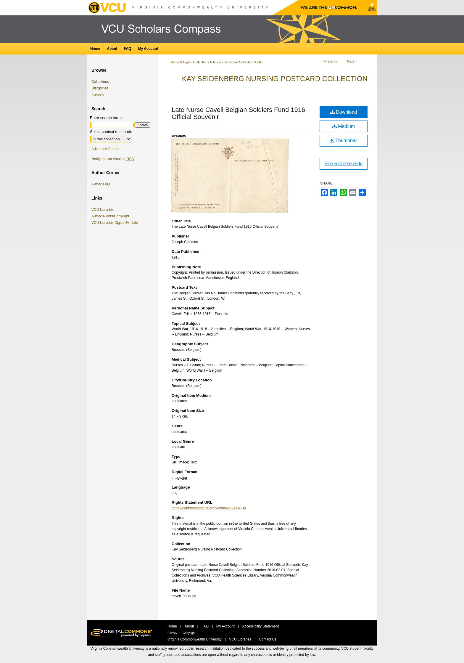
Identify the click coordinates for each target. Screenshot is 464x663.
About (190, 626)
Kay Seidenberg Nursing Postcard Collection (275, 79)
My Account (226, 626)
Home (174, 62)
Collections (100, 82)
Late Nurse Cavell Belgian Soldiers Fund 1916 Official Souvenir (238, 113)
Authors (97, 95)
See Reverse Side (344, 163)
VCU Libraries (104, 210)
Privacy (172, 633)
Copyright (189, 633)
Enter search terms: (106, 117)
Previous (330, 61)
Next (350, 61)
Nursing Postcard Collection (233, 62)
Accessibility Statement (260, 626)
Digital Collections (196, 62)
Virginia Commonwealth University (195, 639)
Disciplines (99, 88)
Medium (343, 126)
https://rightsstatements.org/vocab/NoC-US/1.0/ (209, 508)
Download (343, 112)
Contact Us (267, 639)
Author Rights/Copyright (111, 216)
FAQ (206, 626)
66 (259, 62)
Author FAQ (100, 184)
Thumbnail (343, 140)
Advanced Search (105, 149)
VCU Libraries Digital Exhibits (116, 223)
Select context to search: (111, 131)
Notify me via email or (112, 159)
